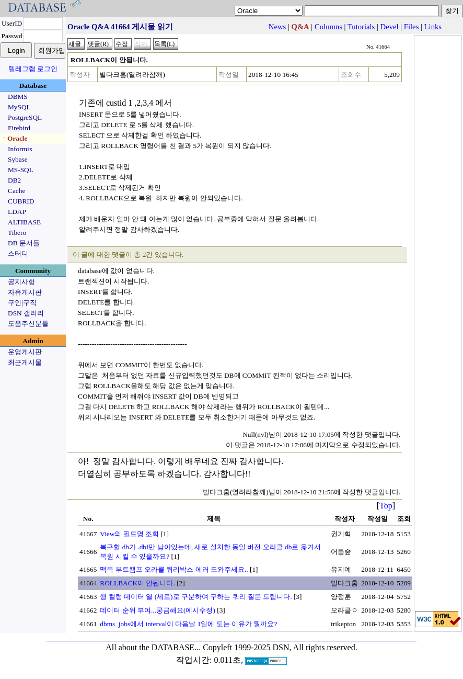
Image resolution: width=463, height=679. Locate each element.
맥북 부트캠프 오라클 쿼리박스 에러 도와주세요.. (174, 569)
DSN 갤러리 (26, 313)
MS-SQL (20, 170)
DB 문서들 (24, 243)
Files (411, 26)
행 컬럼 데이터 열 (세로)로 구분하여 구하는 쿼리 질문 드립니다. (196, 597)
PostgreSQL (25, 117)
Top (385, 505)
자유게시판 (25, 292)
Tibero (17, 232)
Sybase (18, 159)
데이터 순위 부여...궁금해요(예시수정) (157, 610)
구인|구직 (22, 303)
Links (433, 26)
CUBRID (21, 201)
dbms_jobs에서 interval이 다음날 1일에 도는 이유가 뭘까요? (188, 624)
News (277, 26)
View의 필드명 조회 (129, 534)
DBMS (18, 96)
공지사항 (21, 282)
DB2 (14, 180)
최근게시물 (25, 362)
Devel (389, 26)
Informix (20, 149)
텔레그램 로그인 (32, 69)
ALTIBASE (24, 222)
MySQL (19, 107)
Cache (16, 191)
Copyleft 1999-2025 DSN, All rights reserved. (280, 647)
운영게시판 (25, 352)
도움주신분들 (28, 323)
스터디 (18, 253)
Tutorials (361, 26)
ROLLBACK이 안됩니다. (137, 583)
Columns (328, 26)
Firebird (19, 128)
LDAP (17, 212)
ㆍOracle (14, 138)
